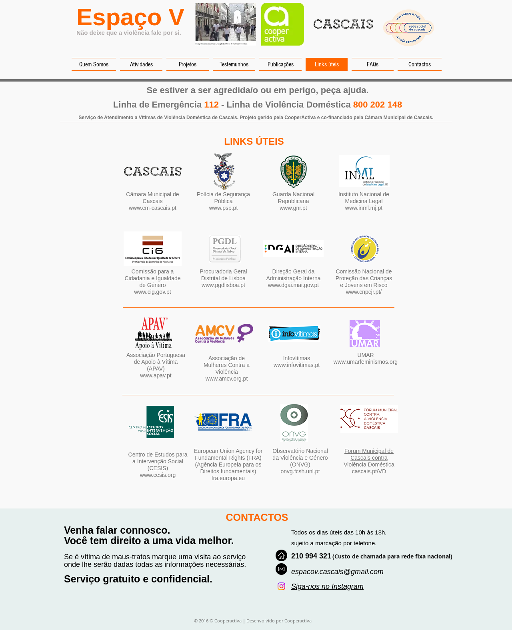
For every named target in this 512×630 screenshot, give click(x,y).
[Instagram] (281, 586)
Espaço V (130, 17)
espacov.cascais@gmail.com (337, 572)
